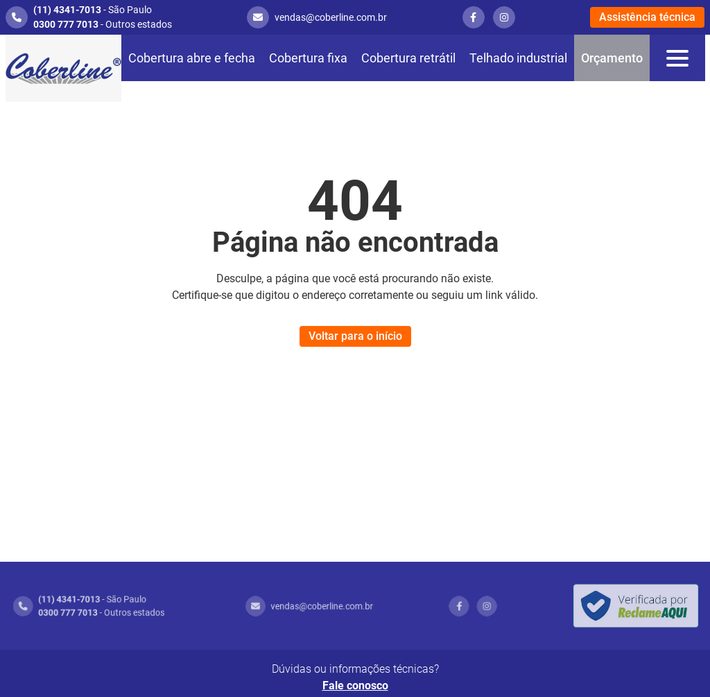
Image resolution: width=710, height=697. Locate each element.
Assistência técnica (647, 17)
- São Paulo (92, 9)
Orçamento (612, 58)
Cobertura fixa (308, 58)
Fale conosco (355, 685)
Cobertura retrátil (408, 58)
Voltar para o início (355, 336)
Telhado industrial (518, 58)
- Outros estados (102, 24)
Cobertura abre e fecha (191, 58)
